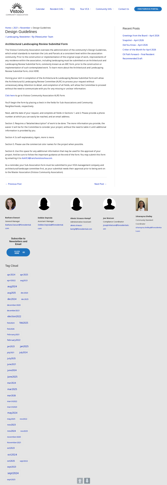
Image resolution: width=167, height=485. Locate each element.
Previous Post (13, 183)
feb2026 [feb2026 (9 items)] (10, 328)
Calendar (45, 9)
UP (80, 481)
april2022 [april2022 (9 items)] (11, 280)
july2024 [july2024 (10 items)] (23, 352)
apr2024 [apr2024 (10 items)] (11, 274)
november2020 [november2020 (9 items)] (14, 436)
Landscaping (13, 36)
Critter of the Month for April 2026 (139, 49)
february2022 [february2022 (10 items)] (13, 339)
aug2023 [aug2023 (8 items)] (24, 280)
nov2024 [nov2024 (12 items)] (11, 430)
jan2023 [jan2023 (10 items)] (11, 346)
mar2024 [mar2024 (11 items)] (11, 382)
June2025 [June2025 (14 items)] (12, 376)
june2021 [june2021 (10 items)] (11, 364)
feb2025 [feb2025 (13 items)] (23, 322)
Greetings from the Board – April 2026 (141, 35)
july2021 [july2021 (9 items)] (10, 352)
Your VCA (86, 9)
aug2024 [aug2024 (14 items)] (12, 286)
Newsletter (25, 36)
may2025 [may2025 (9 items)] (11, 419)
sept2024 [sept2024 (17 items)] (13, 473)
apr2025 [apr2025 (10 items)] (24, 274)
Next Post (100, 183)
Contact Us (124, 9)
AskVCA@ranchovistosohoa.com (37, 158)
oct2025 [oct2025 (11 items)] (11, 460)
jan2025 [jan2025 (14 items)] (24, 346)
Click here (10, 95)
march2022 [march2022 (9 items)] (12, 401)
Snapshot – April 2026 (133, 40)
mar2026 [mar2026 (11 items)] (11, 395)
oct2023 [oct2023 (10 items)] (11, 448)
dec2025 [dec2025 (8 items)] (24, 299)
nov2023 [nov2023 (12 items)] (11, 424)
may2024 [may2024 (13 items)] (12, 412)
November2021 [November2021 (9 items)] (14, 442)
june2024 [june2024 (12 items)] (11, 370)
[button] (148, 9)
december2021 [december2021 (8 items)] (13, 310)
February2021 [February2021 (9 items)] (13, 334)
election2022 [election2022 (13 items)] (14, 316)
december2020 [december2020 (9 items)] (13, 305)
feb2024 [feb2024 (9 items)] (10, 322)
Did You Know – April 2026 (135, 45)
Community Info (105, 9)
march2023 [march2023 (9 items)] (12, 407)
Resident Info (60, 9)
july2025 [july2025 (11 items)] (11, 358)
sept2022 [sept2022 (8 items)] (24, 461)
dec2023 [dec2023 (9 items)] (24, 292)
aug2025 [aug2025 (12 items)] (11, 292)
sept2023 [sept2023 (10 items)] (11, 466)
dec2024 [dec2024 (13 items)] (11, 298)
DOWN (87, 481)
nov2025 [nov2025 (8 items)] (24, 431)
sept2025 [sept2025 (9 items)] (11, 479)
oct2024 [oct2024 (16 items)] (12, 454)
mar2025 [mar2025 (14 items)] (12, 389)
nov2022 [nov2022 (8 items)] (23, 419)
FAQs (75, 9)
